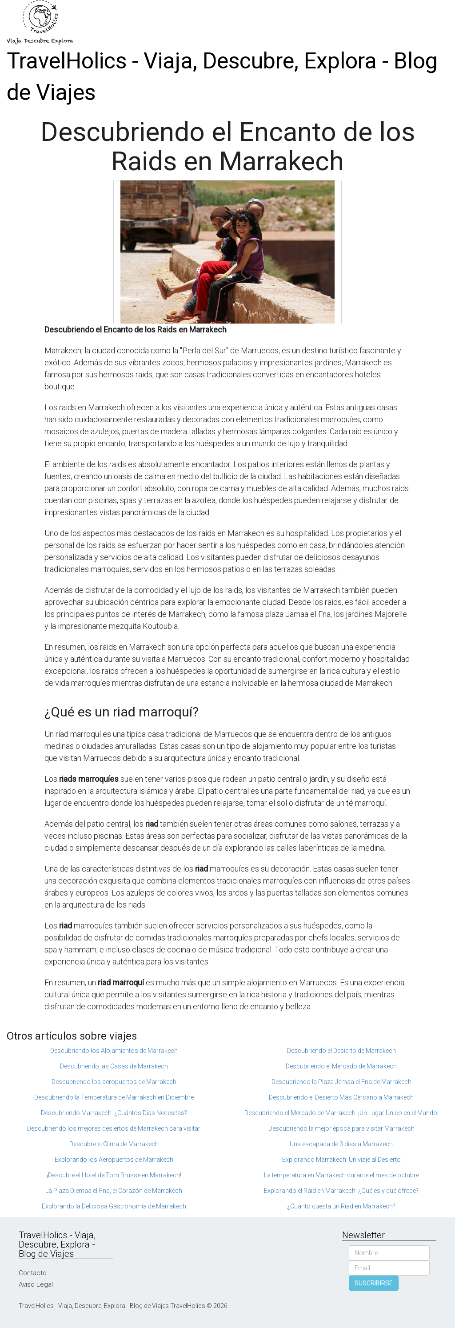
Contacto (33, 1273)
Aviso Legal (36, 1284)
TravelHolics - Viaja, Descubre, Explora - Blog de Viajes (222, 76)
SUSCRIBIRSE (374, 1283)
